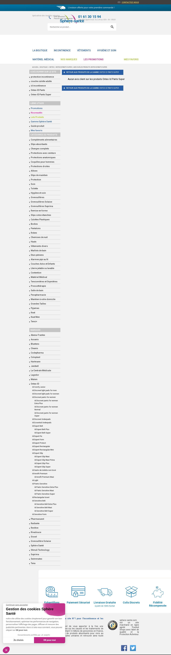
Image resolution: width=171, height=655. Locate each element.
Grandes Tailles (38, 304)
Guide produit (37, 126)
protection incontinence (42, 77)
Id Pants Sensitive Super (44, 494)
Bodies (34, 224)
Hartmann (35, 361)
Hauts (33, 241)
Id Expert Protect (39, 443)
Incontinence (62, 50)
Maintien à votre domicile (43, 299)
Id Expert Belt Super (42, 433)
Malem (34, 379)
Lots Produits (37, 117)
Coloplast (35, 357)
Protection (36, 179)
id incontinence (38, 85)
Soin (33, 184)
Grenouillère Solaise (41, 541)
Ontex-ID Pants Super (41, 94)
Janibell (35, 366)
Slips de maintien (39, 175)
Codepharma (37, 353)
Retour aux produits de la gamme (92, 72)
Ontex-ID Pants (38, 90)
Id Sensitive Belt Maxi (43, 508)
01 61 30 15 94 (89, 17)
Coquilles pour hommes (42, 162)
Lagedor (35, 375)
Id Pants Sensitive (39, 484)
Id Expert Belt (37, 426)
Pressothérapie (38, 286)
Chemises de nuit (39, 237)
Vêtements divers (39, 246)
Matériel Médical (43, 59)
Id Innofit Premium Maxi (44, 477)
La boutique (40, 50)
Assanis (35, 339)
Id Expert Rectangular (41, 446)
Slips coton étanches (41, 215)
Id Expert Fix (37, 436)
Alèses (34, 171)
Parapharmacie (38, 295)
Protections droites (40, 166)
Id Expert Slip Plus (41, 463)
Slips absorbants (39, 144)
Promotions (36, 108)
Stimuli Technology (40, 550)
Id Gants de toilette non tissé (44, 470)
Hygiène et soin (106, 50)
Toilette (34, 188)
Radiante (35, 523)
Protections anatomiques (43, 157)
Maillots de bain (38, 250)
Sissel (34, 536)
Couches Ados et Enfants (43, 264)
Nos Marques (69, 59)
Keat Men (35, 317)
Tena (33, 563)
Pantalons (36, 228)
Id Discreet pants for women (44, 397)
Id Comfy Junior (38, 387)
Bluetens (35, 344)
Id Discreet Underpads (41, 419)
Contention (36, 273)
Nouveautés (36, 113)
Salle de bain (37, 290)
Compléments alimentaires (44, 140)
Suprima (35, 554)
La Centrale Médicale (41, 370)
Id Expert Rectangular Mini (43, 450)
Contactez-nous (130, 2)
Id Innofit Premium (39, 474)
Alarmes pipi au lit (39, 259)
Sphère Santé (37, 545)
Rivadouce (36, 532)
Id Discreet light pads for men (44, 390)
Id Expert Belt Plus (41, 429)
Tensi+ (34, 321)
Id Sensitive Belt (38, 501)
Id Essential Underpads (41, 423)
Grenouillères (37, 197)
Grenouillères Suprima (42, 206)
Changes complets (40, 148)
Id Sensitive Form (39, 514)
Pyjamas (35, 308)
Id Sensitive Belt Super (43, 511)
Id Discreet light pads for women (45, 394)
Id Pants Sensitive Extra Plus (46, 487)
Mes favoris (131, 59)
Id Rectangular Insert (40, 497)
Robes (34, 233)
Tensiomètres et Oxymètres (44, 281)
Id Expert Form (38, 440)
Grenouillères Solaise (41, 202)
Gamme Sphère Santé (41, 121)
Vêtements (84, 50)
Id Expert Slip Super (42, 467)
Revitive (34, 528)
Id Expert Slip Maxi (41, 457)
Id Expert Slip (37, 453)
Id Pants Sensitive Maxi (44, 491)
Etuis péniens (37, 255)
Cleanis (34, 348)
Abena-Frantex (38, 335)
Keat (33, 312)
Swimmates (36, 559)
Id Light (35, 480)
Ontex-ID (35, 384)
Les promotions (93, 59)
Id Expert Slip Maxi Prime (44, 460)
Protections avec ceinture (43, 153)
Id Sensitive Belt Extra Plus (45, 504)
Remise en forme (39, 210)
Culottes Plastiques (40, 219)
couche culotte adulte (41, 81)
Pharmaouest (37, 519)
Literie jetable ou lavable (42, 268)
